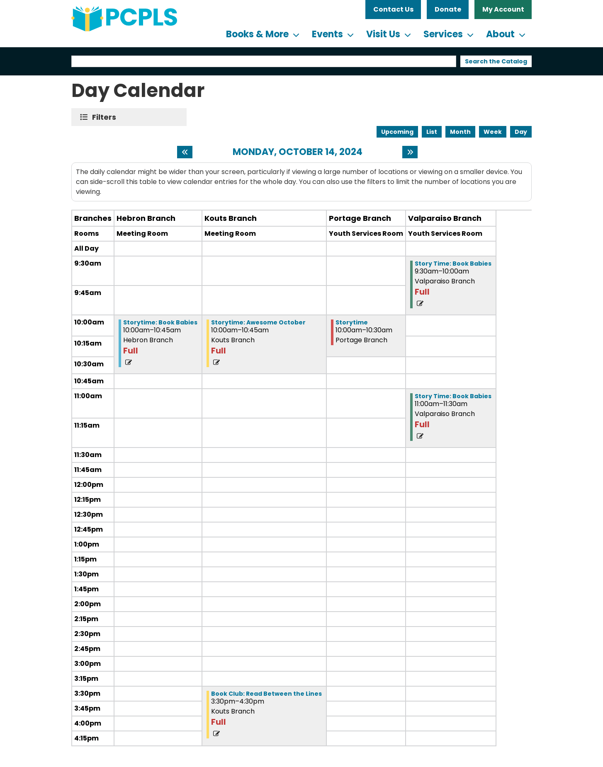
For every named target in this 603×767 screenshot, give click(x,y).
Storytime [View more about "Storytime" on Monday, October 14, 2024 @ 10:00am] (352, 322)
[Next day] (410, 152)
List (431, 132)
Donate (448, 9)
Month (460, 132)
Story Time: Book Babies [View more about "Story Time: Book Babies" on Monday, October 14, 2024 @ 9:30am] (453, 263)
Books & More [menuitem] (257, 34)
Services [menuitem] (443, 34)
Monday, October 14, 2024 (297, 152)
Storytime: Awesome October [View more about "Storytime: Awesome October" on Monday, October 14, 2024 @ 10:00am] (258, 322)
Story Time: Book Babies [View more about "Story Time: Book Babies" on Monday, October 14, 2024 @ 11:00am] (453, 396)
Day (521, 132)
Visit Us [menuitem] (383, 34)
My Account (503, 9)
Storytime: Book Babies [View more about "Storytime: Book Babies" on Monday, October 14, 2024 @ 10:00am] (160, 322)
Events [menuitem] (327, 34)
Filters (106, 117)
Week (493, 132)
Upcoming (397, 132)
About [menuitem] (500, 34)
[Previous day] (184, 152)
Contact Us (393, 9)
